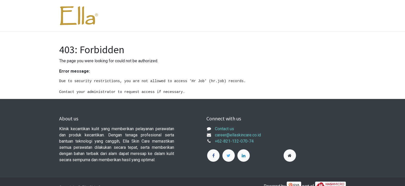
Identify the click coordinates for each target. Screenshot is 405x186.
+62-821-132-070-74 (234, 141)
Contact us (224, 128)
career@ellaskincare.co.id (238, 135)
